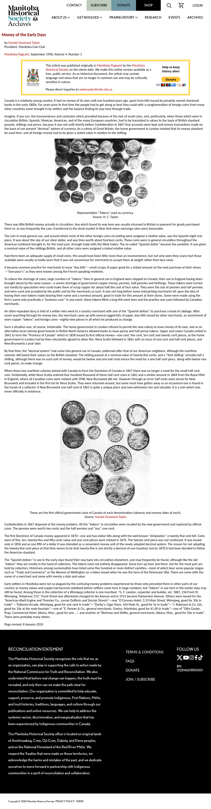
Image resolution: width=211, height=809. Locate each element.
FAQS (130, 661)
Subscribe (99, 5)
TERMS (79, 801)
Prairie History (121, 17)
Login (198, 5)
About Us (59, 17)
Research (153, 17)
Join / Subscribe (140, 679)
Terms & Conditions (144, 651)
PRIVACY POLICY (65, 801)
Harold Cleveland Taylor (24, 43)
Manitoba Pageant (16, 54)
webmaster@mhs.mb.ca (95, 89)
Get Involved (88, 17)
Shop (148, 5)
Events (174, 17)
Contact (74, 5)
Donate (123, 5)
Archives (195, 17)
